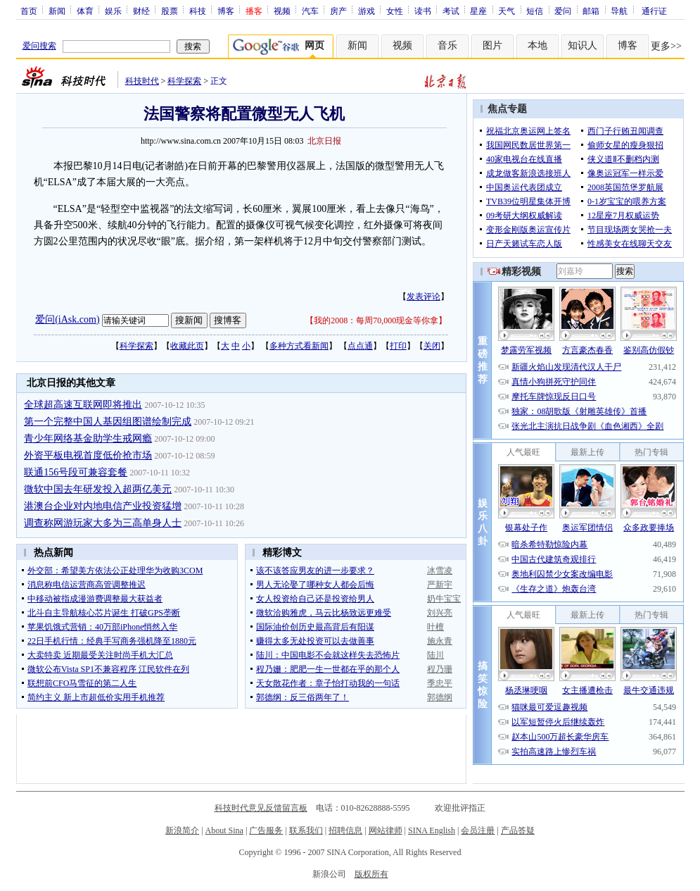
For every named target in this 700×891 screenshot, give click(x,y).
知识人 (582, 45)
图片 (492, 45)
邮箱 (591, 10)
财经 (141, 10)
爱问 (562, 10)
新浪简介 (182, 830)
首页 (28, 10)
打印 (398, 346)
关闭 (432, 346)
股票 (169, 10)
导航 (619, 10)
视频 (282, 10)
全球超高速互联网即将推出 (83, 404)
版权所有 (371, 874)
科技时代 (142, 81)
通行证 (654, 10)
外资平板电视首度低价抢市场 (88, 455)
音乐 (447, 45)
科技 (197, 10)
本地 (537, 45)
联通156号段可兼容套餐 (75, 472)
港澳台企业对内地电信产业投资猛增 (103, 506)
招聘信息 (345, 830)
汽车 (310, 10)
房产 (338, 10)
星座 (478, 10)
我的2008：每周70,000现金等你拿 (376, 320)
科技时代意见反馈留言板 (261, 808)
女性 (394, 10)
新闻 (57, 10)
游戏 (366, 10)
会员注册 (478, 830)
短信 (534, 10)
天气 (506, 10)
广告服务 (266, 830)
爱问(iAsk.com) (67, 319)
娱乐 (113, 10)
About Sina (224, 830)
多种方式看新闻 (299, 346)
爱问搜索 (39, 46)
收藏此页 (187, 346)
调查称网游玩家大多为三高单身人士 (103, 523)
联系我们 (306, 830)
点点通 (360, 346)
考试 (451, 10)
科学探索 (184, 81)
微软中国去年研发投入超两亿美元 (98, 489)
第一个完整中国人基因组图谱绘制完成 (107, 421)
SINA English (431, 830)
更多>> (666, 46)
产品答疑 (518, 830)
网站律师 (385, 830)
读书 (422, 10)
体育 (85, 10)
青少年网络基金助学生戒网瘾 (88, 438)
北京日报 (324, 141)
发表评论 (423, 296)
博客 (225, 10)
